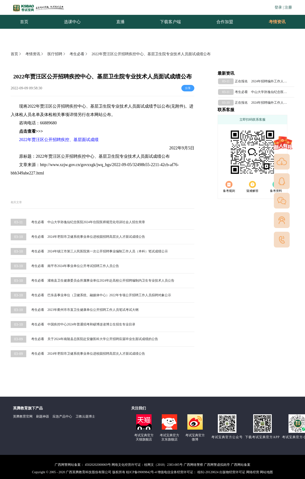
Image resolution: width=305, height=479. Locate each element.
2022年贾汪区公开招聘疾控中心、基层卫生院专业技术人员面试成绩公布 (151, 54)
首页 (16, 54)
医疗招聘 (56, 54)
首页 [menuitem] (24, 21)
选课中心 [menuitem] (72, 21)
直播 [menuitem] (120, 21)
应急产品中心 (62, 416)
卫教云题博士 (85, 416)
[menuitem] (277, 22)
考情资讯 (273, 21)
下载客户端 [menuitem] (170, 21)
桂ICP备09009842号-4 (141, 472)
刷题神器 (42, 416)
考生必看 (79, 54)
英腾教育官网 (23, 416)
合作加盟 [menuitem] (224, 21)
